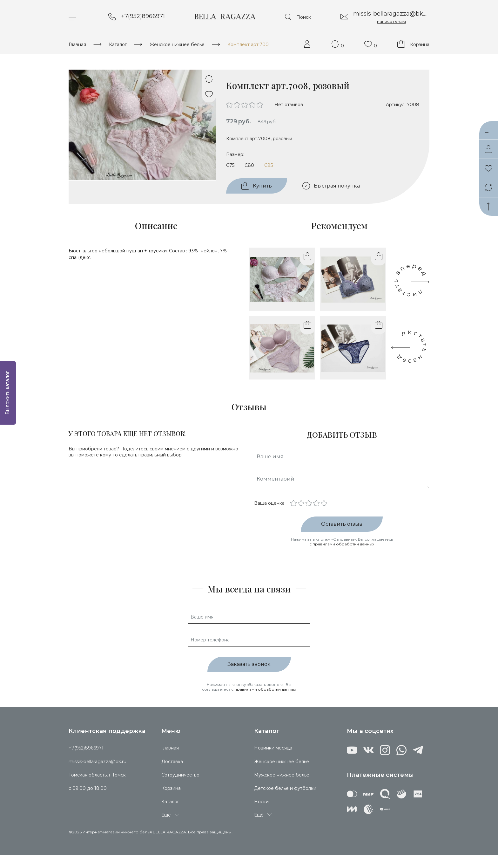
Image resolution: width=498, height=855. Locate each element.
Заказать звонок (249, 664)
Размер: (235, 154)
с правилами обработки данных (341, 544)
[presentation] (410, 347)
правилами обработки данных (265, 689)
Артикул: (396, 104)
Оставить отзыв (341, 524)
